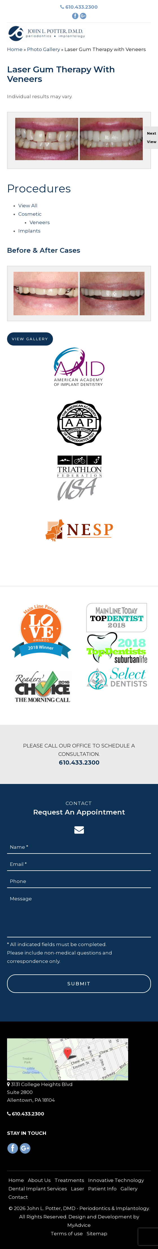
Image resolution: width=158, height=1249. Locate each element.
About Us (39, 1180)
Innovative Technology (116, 1180)
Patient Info (102, 1189)
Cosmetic (30, 217)
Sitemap (97, 1233)
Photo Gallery (43, 49)
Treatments (69, 1180)
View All (27, 209)
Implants (29, 234)
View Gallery (30, 342)
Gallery (129, 1189)
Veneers (40, 226)
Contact (18, 1197)
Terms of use (67, 1233)
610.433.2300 (79, 7)
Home (15, 49)
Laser (77, 1189)
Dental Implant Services (37, 1189)
